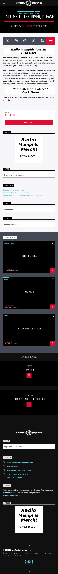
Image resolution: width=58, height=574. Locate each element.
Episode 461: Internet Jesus (13, 190)
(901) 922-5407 (12, 467)
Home (7, 553)
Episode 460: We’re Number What (16, 193)
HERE (10, 97)
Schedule (36, 553)
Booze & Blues (9, 243)
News (37, 14)
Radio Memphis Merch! (29, 329)
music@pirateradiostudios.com (19, 471)
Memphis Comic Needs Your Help (30, 399)
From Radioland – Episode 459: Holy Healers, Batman (23, 195)
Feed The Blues (29, 256)
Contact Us (17, 555)
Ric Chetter (27, 26)
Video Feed (17, 553)
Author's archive (29, 122)
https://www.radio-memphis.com (20, 463)
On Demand (47, 553)
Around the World (25, 14)
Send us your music (11, 495)
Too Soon (29, 292)
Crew (7, 555)
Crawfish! (30, 370)
